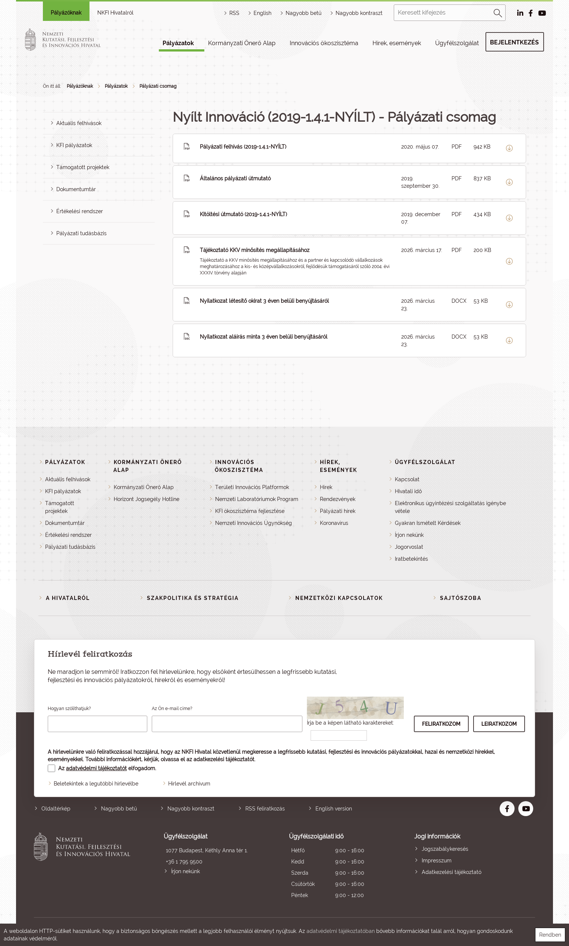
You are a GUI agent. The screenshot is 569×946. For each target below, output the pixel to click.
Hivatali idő (408, 491)
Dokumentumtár (76, 189)
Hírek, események (396, 43)
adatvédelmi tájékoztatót (96, 768)
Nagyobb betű (119, 809)
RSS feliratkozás (265, 809)
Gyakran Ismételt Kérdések (427, 523)
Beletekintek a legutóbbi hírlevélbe (96, 784)
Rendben (550, 935)
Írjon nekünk (409, 535)
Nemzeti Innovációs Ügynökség (253, 523)
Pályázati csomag (157, 86)
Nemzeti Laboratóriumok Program (256, 499)
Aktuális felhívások (78, 123)
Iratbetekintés (411, 559)
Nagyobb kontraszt (359, 13)
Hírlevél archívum (189, 784)
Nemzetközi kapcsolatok (339, 598)
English (262, 13)
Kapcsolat (407, 479)
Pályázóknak (66, 13)
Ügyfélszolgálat (457, 43)
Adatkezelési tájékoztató (451, 872)
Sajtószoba (460, 598)
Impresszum (437, 860)
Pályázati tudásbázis (81, 233)
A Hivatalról (68, 598)
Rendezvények (337, 499)
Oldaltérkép (55, 809)
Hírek (326, 487)
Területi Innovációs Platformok (252, 487)
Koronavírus (334, 523)
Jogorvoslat (409, 547)
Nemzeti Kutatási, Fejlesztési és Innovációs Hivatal (84, 867)
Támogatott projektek (82, 167)
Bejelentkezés (514, 42)
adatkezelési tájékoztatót (224, 759)
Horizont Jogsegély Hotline (146, 499)
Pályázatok (178, 43)
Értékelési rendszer (79, 211)
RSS (234, 13)
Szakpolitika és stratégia (193, 598)
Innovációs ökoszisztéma (324, 43)
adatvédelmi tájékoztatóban (340, 931)
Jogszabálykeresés (445, 849)
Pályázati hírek (337, 511)
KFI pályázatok (74, 145)
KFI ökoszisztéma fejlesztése (249, 511)
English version (333, 809)
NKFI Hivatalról (115, 13)
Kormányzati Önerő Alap (242, 43)
